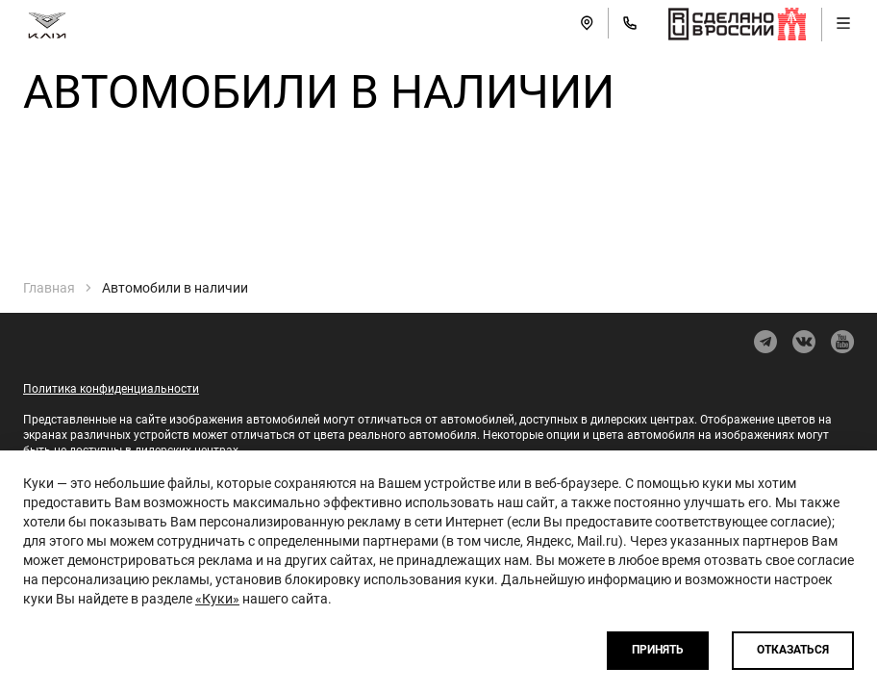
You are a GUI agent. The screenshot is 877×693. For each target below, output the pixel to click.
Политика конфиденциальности (111, 389)
